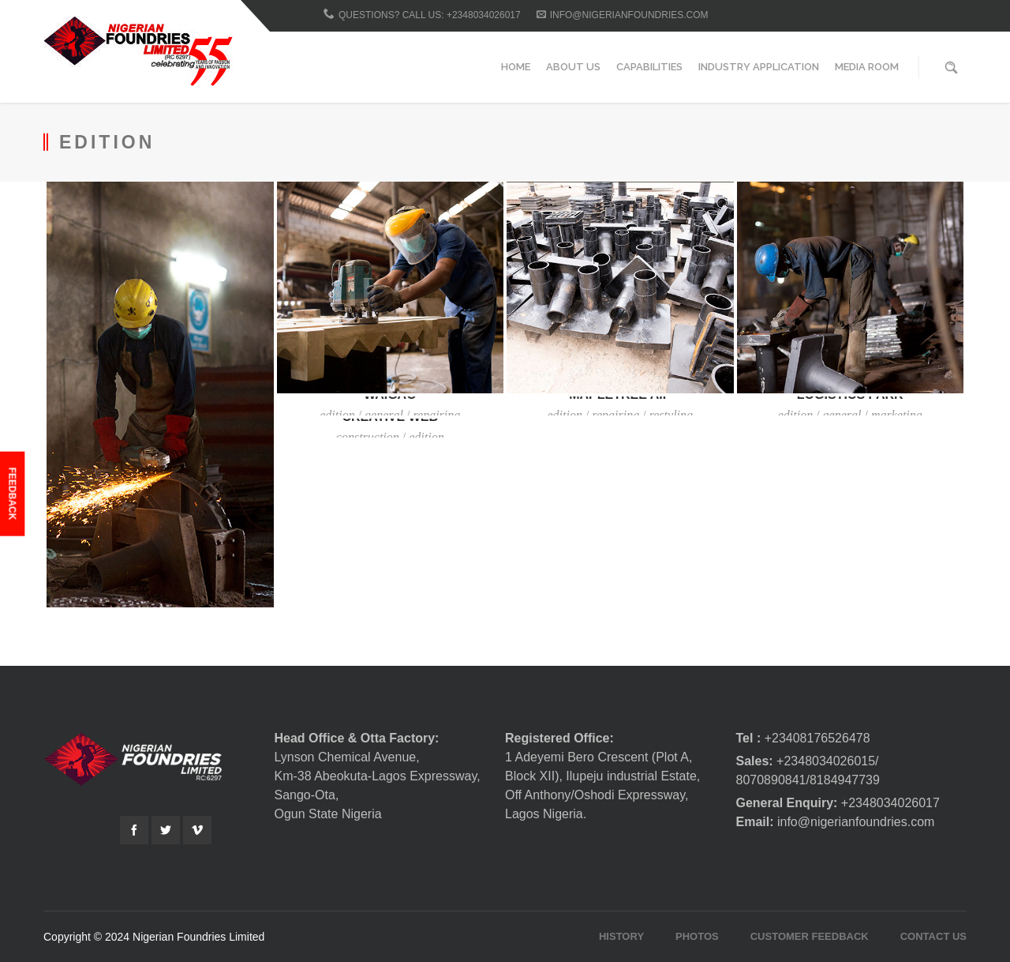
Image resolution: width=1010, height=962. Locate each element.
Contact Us (933, 936)
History (621, 936)
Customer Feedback (809, 936)
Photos (697, 936)
